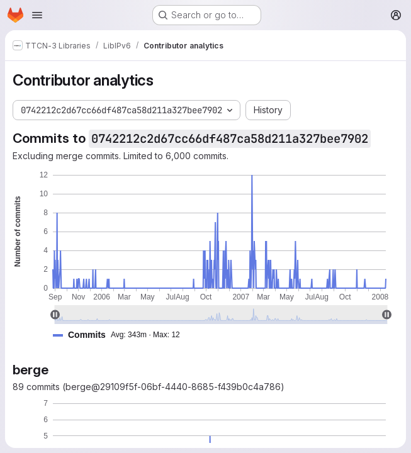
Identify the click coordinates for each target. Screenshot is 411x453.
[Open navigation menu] (37, 15)
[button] (121, 335)
